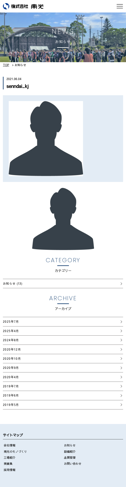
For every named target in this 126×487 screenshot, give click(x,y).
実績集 (8, 463)
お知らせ (9, 283)
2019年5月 (11, 405)
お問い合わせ (72, 463)
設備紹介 (70, 451)
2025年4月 (11, 331)
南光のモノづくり (15, 451)
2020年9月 (11, 368)
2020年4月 (11, 377)
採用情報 (9, 470)
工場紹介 (9, 457)
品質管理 (70, 457)
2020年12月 (12, 349)
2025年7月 (11, 321)
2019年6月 (11, 395)
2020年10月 (12, 358)
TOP (6, 65)
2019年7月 (11, 386)
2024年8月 (11, 340)
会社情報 (9, 445)
